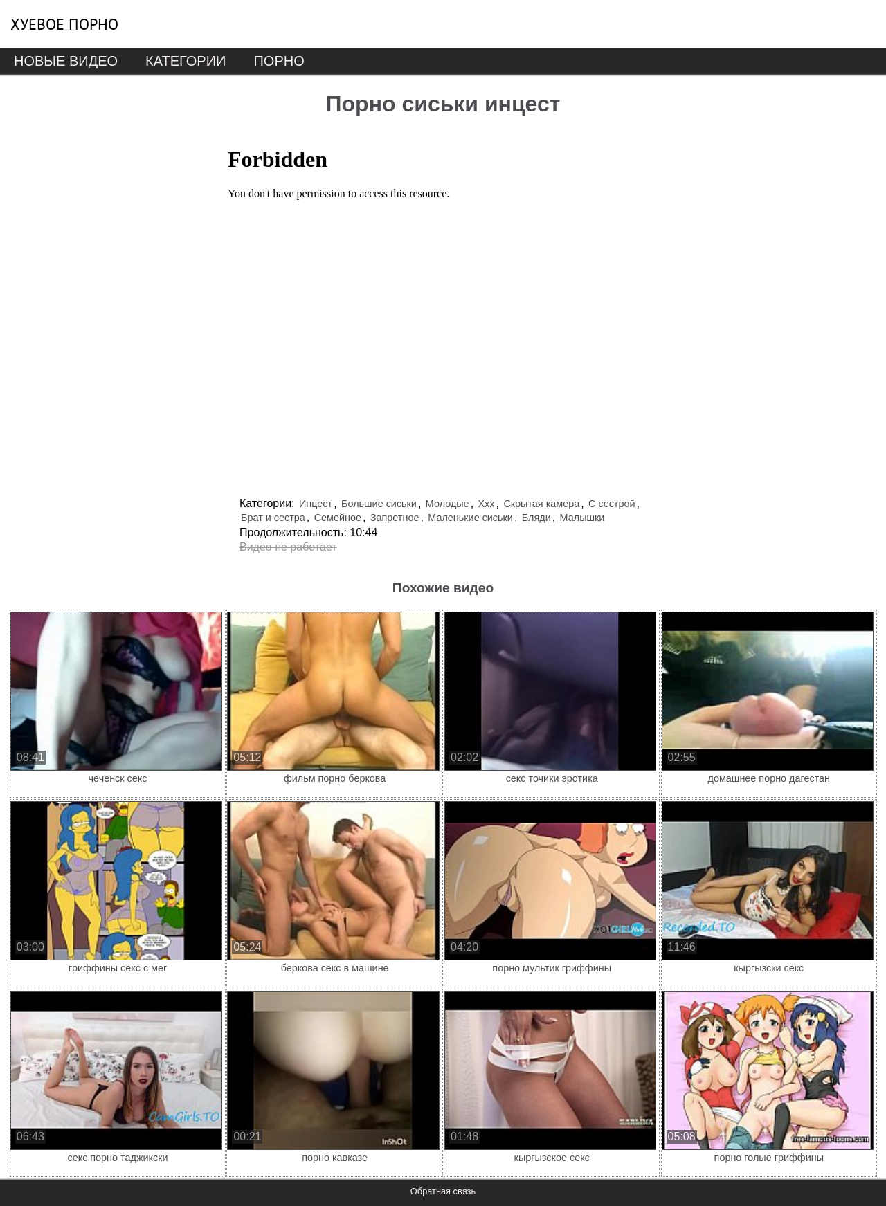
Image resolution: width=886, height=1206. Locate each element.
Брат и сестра (273, 517)
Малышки (582, 517)
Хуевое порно (64, 24)
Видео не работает (288, 547)
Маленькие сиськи (470, 517)
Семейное (337, 517)
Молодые (447, 503)
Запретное (394, 517)
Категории (185, 60)
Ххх (486, 503)
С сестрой (611, 503)
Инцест (315, 503)
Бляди (536, 517)
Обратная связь (443, 1191)
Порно (278, 60)
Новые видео (66, 60)
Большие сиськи (379, 503)
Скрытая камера (541, 503)
